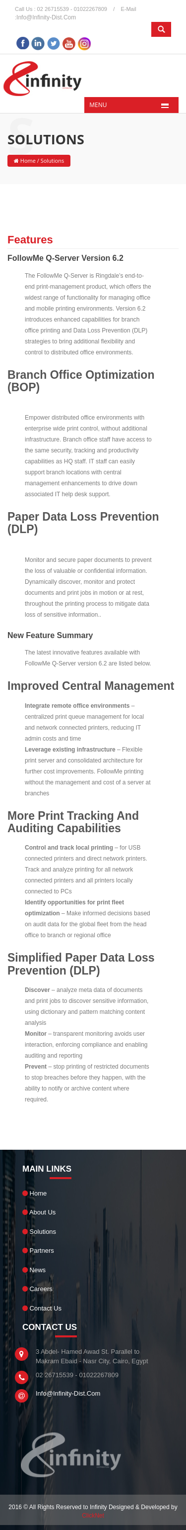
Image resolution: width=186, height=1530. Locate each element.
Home (27, 160)
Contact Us (42, 1308)
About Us (39, 1212)
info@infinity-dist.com (46, 17)
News (34, 1270)
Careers (37, 1289)
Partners (38, 1250)
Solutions (39, 1231)
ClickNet (93, 1515)
